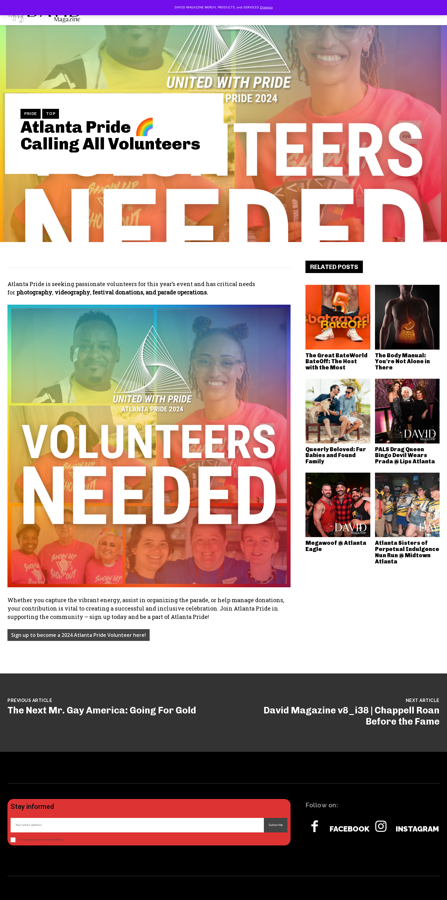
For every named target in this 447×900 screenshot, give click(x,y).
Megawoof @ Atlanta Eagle (335, 546)
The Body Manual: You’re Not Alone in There (402, 361)
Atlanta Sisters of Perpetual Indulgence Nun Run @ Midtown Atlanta (407, 552)
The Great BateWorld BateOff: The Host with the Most (336, 361)
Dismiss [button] (266, 7)
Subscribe (276, 825)
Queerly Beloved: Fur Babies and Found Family (335, 455)
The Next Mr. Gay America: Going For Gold (101, 710)
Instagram (417, 829)
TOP (50, 114)
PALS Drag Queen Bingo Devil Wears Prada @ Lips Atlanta (405, 455)
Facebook (349, 829)
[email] (137, 825)
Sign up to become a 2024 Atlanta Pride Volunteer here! (78, 635)
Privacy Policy (55, 840)
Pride (30, 114)
